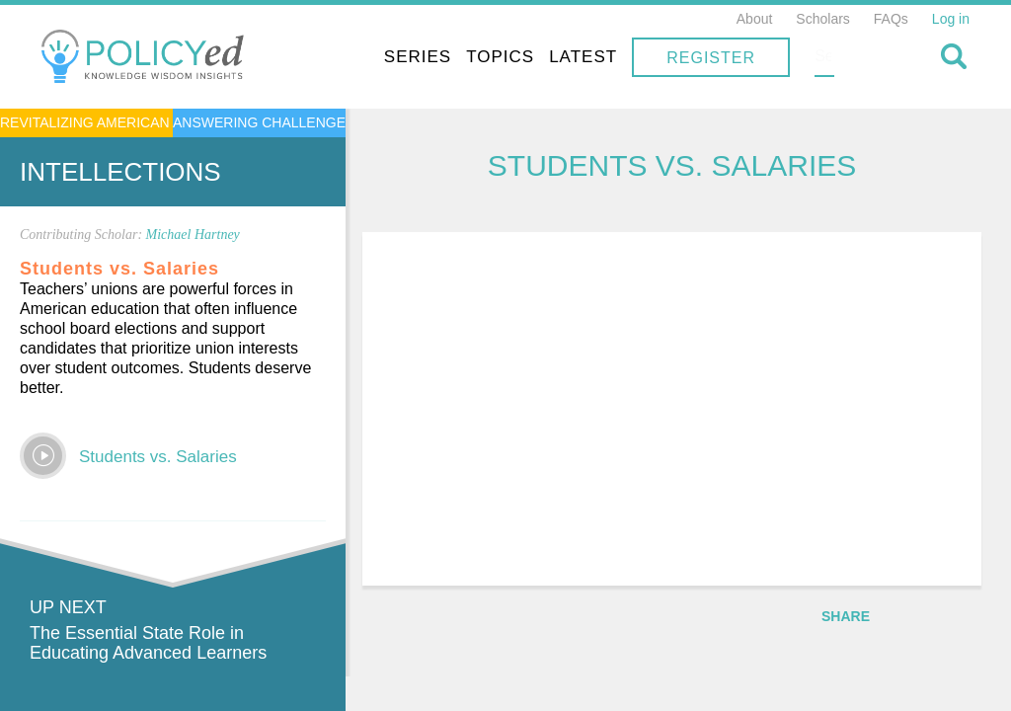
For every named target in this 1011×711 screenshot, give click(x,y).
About (755, 19)
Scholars (822, 19)
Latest (709, 56)
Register (837, 57)
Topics (626, 56)
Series (544, 56)
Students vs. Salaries (158, 456)
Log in (951, 19)
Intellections (120, 172)
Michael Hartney (193, 234)
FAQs (891, 19)
